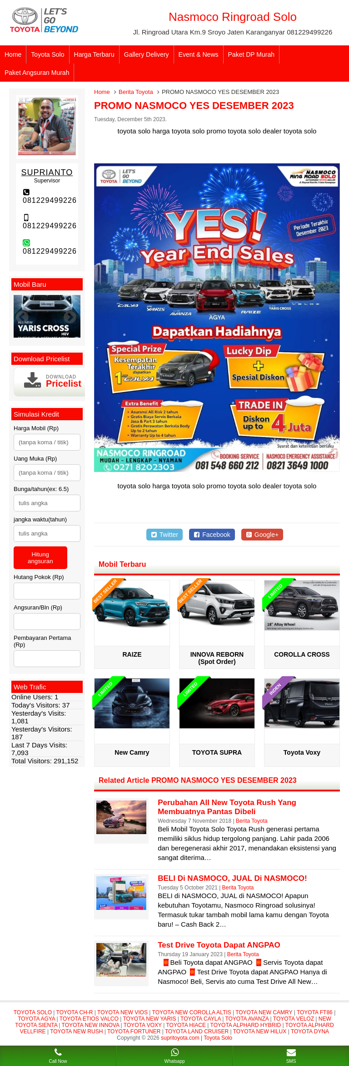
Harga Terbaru (94, 54)
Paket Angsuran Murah (37, 72)
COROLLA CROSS (301, 654)
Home (13, 54)
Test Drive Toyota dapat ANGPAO (219, 945)
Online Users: (33, 697)
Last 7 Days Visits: (39, 745)
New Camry (132, 752)
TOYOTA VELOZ (293, 1019)
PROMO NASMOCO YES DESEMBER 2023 (194, 105)
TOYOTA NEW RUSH (76, 1031)
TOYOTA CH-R (74, 1012)
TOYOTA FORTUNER (133, 1031)
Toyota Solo (47, 54)
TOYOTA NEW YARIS (149, 1019)
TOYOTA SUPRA (217, 752)
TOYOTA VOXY (143, 1025)
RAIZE (131, 654)
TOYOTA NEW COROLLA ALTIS (191, 1012)
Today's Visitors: (36, 705)
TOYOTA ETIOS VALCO (89, 1019)
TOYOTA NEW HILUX (260, 1031)
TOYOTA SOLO (33, 1012)
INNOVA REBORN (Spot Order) (217, 658)
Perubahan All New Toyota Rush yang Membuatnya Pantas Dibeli (227, 807)
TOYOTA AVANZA (247, 1019)
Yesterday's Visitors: (41, 729)
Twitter (164, 534)
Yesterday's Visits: (38, 713)
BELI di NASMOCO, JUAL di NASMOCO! (232, 878)
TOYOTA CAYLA (200, 1019)
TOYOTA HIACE (186, 1025)
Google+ (262, 534)
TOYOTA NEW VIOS (122, 1012)
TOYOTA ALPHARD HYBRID (245, 1025)
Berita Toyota (136, 91)
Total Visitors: (32, 761)
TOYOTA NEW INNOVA (91, 1025)
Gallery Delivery (146, 54)
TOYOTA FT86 (315, 1012)
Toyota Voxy (302, 752)
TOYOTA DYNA (310, 1031)
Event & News (199, 54)
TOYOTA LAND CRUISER (197, 1031)
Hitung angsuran (40, 558)
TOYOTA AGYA (36, 1019)
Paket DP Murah (251, 54)
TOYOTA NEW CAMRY (263, 1012)
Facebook (212, 534)
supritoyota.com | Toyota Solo (196, 1038)
